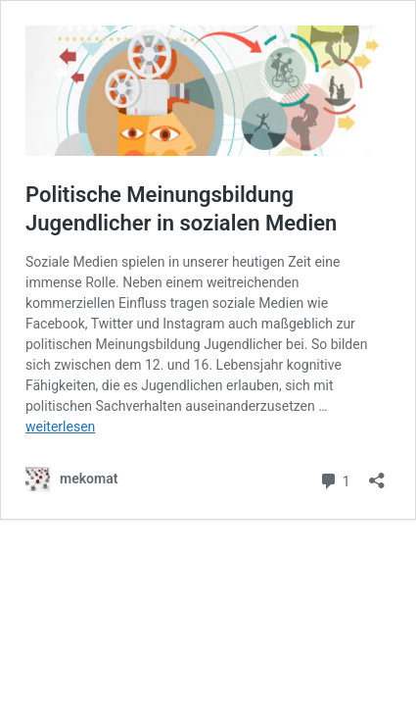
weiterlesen (60, 426)
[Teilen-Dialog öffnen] (377, 474)
